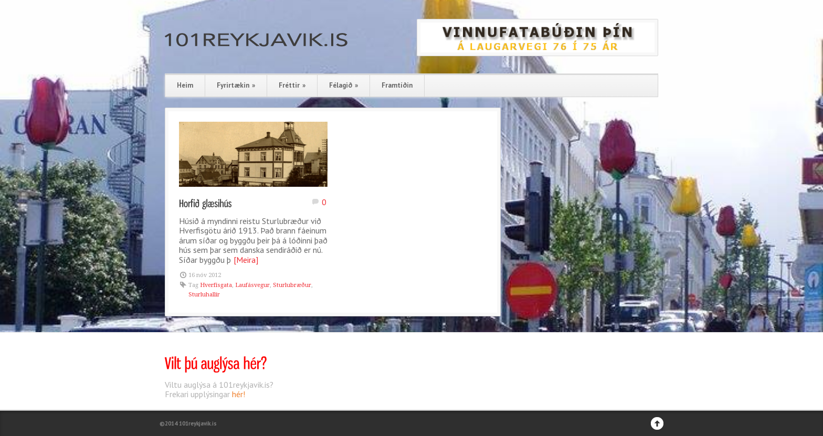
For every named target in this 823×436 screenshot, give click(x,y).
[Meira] (246, 259)
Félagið (343, 85)
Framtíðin (397, 85)
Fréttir (292, 85)
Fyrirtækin (236, 85)
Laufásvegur (252, 285)
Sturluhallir (204, 294)
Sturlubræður (292, 285)
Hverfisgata (216, 285)
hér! (238, 394)
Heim (185, 85)
